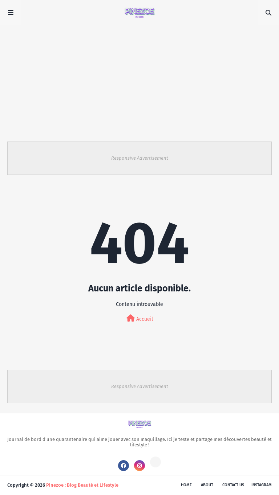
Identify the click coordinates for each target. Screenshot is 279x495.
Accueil (139, 318)
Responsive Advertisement (139, 158)
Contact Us (233, 485)
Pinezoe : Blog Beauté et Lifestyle (82, 485)
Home (186, 485)
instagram (261, 485)
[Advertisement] (139, 80)
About (207, 485)
